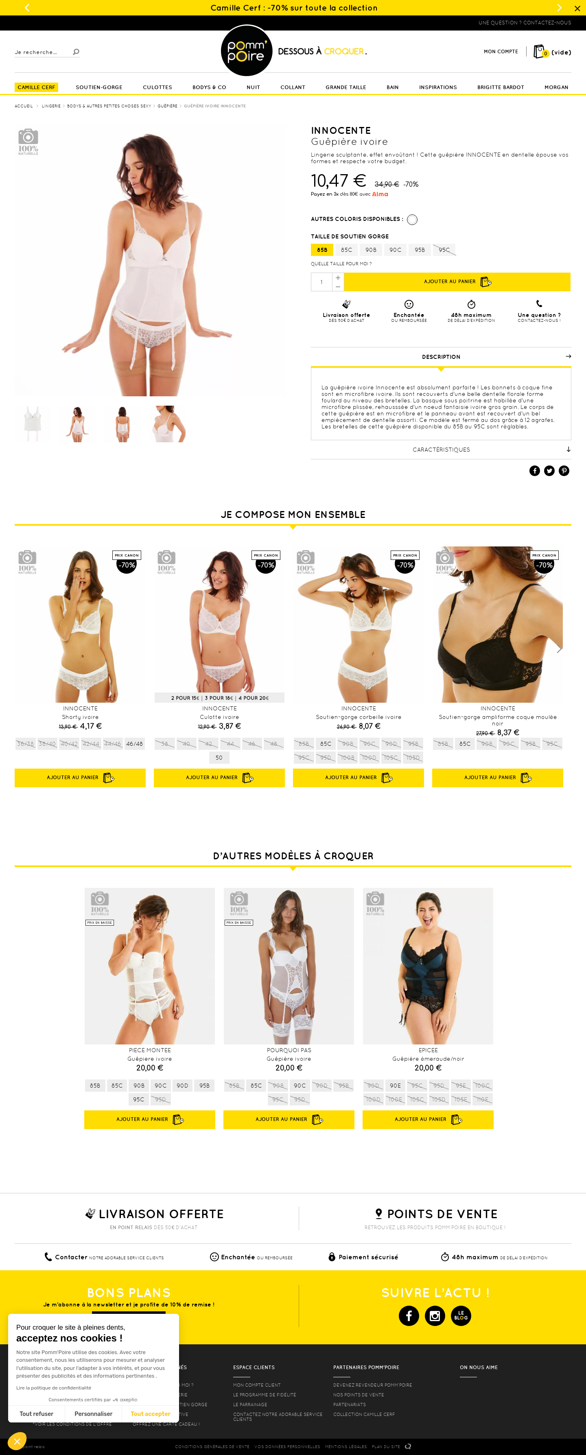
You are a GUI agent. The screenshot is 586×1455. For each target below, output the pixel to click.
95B (420, 250)
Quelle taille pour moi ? (341, 263)
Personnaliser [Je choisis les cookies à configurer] (93, 1414)
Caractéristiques (492, 449)
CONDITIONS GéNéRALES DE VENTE (212, 1446)
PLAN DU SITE (386, 1446)
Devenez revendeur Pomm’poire (372, 1385)
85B (322, 250)
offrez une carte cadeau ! (166, 1424)
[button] (17, 1441)
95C (444, 250)
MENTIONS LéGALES (346, 1446)
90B (370, 250)
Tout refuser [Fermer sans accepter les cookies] (36, 1414)
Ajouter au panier (457, 282)
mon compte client (257, 1385)
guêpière (352, 413)
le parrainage (250, 1404)
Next (559, 649)
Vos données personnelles (287, 1446)
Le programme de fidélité (264, 1394)
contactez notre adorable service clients (278, 1417)
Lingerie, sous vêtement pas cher (54, 23)
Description (497, 357)
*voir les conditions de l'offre (72, 1424)
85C (346, 250)
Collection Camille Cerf (364, 1414)
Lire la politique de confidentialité (53, 1388)
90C (395, 250)
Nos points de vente (358, 1394)
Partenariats (349, 1404)
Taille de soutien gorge (350, 236)
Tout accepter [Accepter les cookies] (151, 1414)
